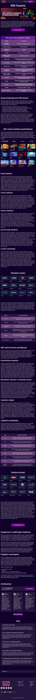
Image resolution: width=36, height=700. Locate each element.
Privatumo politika (21, 685)
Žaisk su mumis (18, 29)
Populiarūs (5, 141)
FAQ (31, 686)
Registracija (30, 1)
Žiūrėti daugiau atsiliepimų (18, 614)
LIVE (13, 141)
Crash (22, 141)
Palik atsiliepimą (29, 588)
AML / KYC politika (32, 682)
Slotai (31, 141)
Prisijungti (25, 1)
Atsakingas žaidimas (32, 684)
